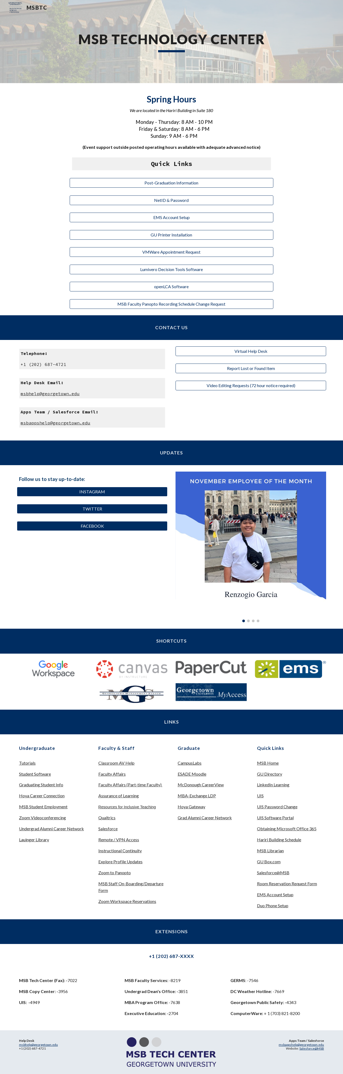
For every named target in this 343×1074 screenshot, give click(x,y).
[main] (171, 41)
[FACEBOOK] (92, 526)
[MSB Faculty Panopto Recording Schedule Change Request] (171, 304)
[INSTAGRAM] (92, 491)
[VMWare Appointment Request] (171, 252)
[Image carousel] (251, 547)
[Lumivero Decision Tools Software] (171, 269)
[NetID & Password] (171, 200)
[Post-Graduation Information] (171, 183)
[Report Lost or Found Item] (251, 368)
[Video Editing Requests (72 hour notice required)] (251, 385)
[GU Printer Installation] (171, 235)
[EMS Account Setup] (171, 217)
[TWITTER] (92, 509)
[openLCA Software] (171, 286)
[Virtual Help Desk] (251, 351)
